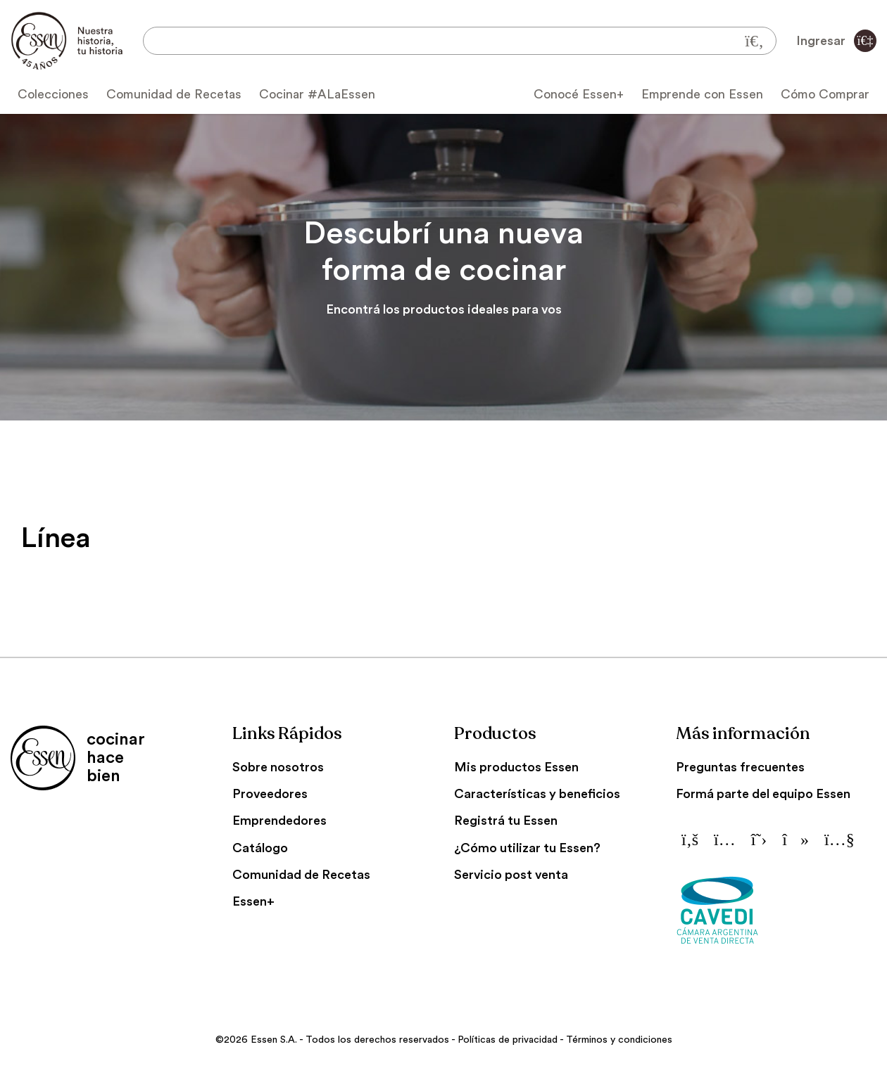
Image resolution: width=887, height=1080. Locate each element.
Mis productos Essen (516, 767)
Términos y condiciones (619, 1040)
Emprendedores (279, 820)
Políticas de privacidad (508, 1040)
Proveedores (270, 794)
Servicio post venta (511, 874)
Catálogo (260, 848)
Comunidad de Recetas (173, 94)
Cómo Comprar (825, 94)
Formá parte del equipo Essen (763, 794)
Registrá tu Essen (506, 820)
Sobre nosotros (278, 767)
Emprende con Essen (702, 94)
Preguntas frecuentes (740, 767)
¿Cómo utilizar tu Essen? (527, 848)
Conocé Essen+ (579, 94)
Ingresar (836, 41)
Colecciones (53, 94)
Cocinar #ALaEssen (317, 94)
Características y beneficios (537, 794)
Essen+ (253, 901)
